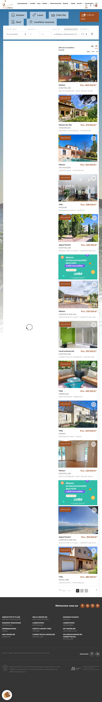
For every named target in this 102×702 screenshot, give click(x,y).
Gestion (66, 3)
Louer (39, 3)
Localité (56, 29)
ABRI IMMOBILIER (8, 634)
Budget (32, 29)
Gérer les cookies (40, 653)
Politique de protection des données (24, 653)
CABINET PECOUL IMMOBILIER (43, 634)
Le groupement (23, 3)
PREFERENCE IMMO (9, 629)
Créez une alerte (87, 16)
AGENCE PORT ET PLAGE (11, 617)
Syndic (73, 3)
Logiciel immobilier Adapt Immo (91, 666)
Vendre (45, 3)
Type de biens (11, 29)
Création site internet (89, 668)
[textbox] (66, 34)
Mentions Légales (7, 653)
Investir (80, 3)
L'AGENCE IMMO (38, 623)
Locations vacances (41, 21)
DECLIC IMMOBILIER (39, 617)
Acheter (33, 3)
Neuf (16, 21)
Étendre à (84, 29)
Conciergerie (89, 3)
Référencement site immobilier (91, 669)
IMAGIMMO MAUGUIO (71, 617)
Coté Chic (58, 15)
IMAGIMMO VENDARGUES (11, 623)
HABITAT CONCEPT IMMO (41, 629)
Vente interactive (55, 3)
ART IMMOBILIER (69, 629)
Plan (48, 653)
